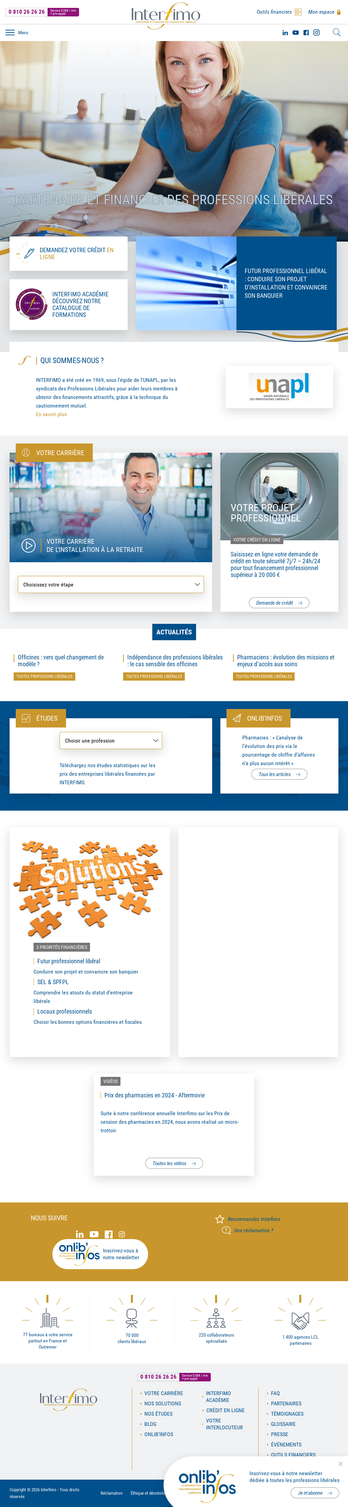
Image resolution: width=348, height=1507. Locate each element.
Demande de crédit (274, 603)
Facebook (306, 32)
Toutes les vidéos (169, 1163)
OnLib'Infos (158, 1434)
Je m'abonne (310, 1493)
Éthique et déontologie (150, 1493)
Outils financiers (293, 1455)
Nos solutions (162, 1403)
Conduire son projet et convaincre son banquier (86, 971)
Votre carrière (163, 1393)
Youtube (295, 32)
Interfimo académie (218, 1396)
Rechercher (337, 32)
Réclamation (112, 1493)
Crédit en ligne (225, 1410)
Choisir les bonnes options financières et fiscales (88, 1022)
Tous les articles (275, 774)
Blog (150, 1424)
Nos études (158, 1414)
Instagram (316, 32)
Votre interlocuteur (224, 1424)
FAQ (275, 1393)
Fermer (340, 1464)
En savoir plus (51, 414)
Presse (279, 1434)
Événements (286, 1444)
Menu (23, 32)
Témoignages (287, 1414)
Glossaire (283, 1424)
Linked (285, 32)
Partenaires (286, 1403)
